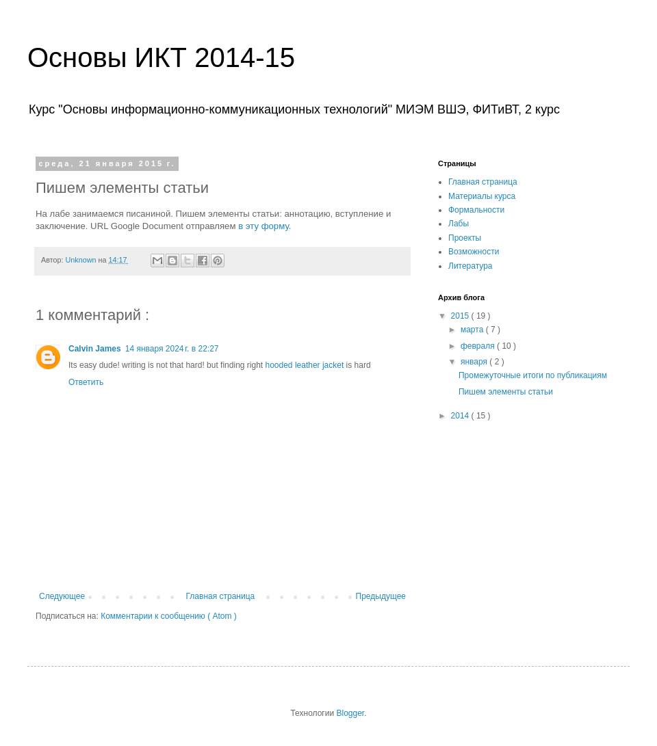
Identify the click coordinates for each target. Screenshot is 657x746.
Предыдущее (381, 596)
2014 (461, 416)
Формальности (476, 210)
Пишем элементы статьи (506, 392)
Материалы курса (481, 196)
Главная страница (220, 596)
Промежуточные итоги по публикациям (533, 375)
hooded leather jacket (305, 365)
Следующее (62, 596)
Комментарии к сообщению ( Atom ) (169, 616)
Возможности (473, 251)
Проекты (464, 238)
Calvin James (94, 349)
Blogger (350, 713)
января (475, 362)
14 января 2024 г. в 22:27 (172, 349)
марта (473, 329)
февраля (479, 346)
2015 (461, 316)
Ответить (85, 382)
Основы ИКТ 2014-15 (161, 57)
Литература (470, 266)
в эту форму (263, 226)
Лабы (458, 223)
